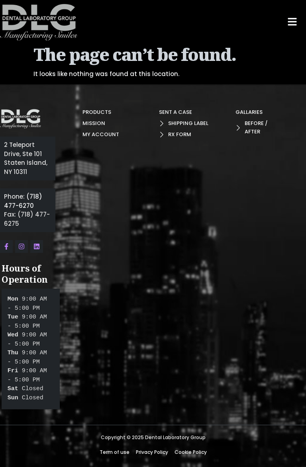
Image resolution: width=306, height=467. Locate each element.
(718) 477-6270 (23, 201)
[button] (292, 21)
